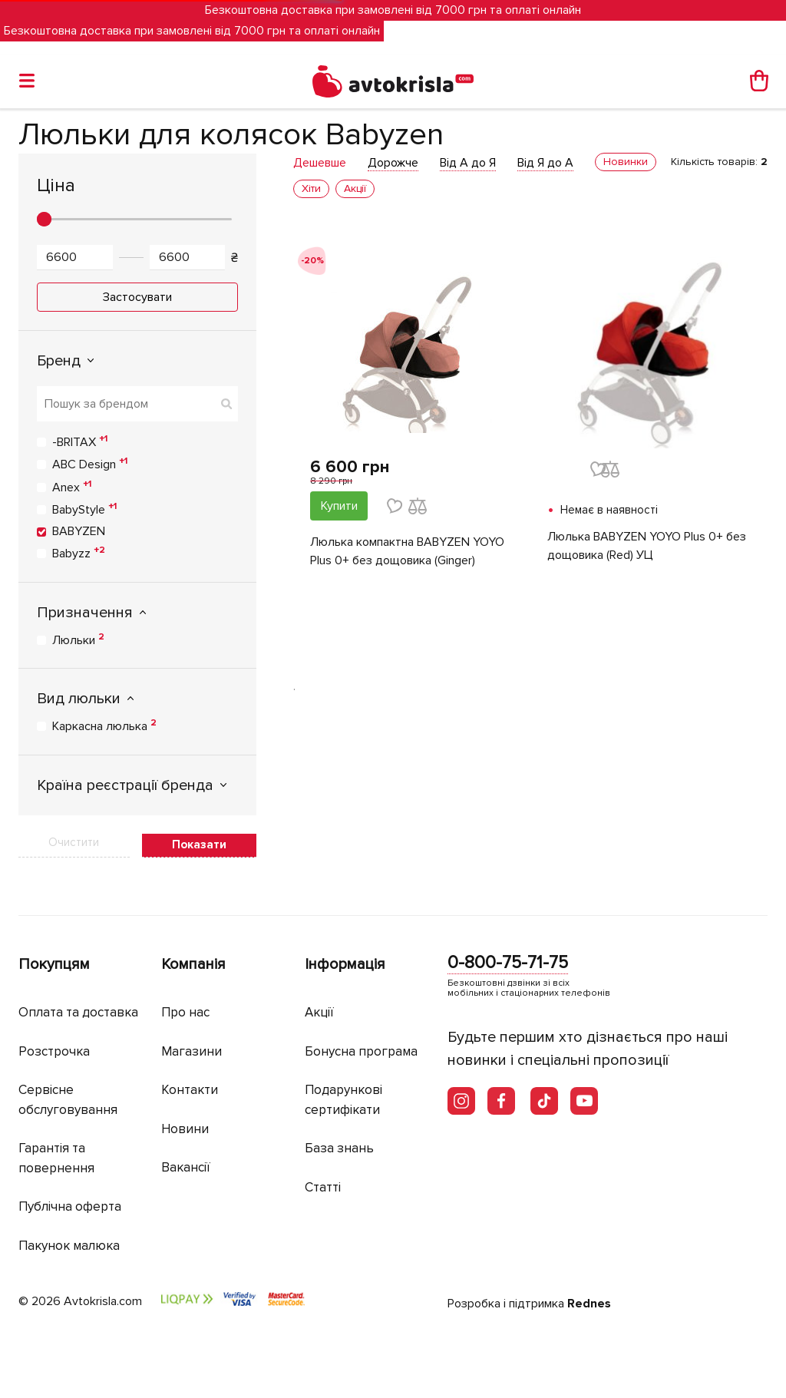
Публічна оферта (69, 1206)
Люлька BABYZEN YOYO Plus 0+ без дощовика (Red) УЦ (646, 546)
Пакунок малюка (69, 1246)
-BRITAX (79, 441)
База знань (339, 1148)
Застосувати (137, 297)
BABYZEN (78, 531)
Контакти (189, 1090)
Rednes (589, 1303)
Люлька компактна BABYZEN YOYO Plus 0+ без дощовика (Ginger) (407, 551)
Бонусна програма (361, 1051)
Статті (323, 1187)
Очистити (73, 842)
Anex (71, 486)
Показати (199, 844)
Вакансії (185, 1167)
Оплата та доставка (78, 1012)
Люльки (78, 639)
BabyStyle (84, 509)
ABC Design (89, 463)
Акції (319, 1012)
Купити (339, 506)
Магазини (191, 1051)
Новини (185, 1129)
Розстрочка (54, 1051)
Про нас (185, 1012)
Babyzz (78, 552)
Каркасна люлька (104, 725)
